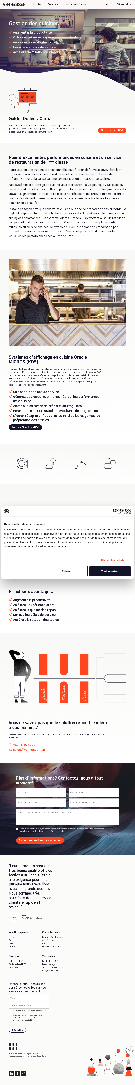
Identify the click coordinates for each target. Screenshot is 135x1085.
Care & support (49, 940)
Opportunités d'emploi (52, 947)
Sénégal (122, 4)
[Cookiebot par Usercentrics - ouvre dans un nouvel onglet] (115, 511)
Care (11, 943)
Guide (11, 937)
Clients (12, 947)
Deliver (12, 940)
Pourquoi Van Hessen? (52, 937)
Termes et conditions (38, 1056)
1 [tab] (66, 479)
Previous (6, 464)
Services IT (14, 967)
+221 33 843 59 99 (55, 967)
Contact (45, 943)
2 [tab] (69, 479)
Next (129, 464)
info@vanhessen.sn (51, 971)
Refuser (67, 571)
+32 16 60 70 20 (63, 129)
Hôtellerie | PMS (16, 961)
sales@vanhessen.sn (45, 132)
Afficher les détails (112, 559)
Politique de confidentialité (19, 1056)
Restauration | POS (17, 964)
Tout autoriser (110, 571)
